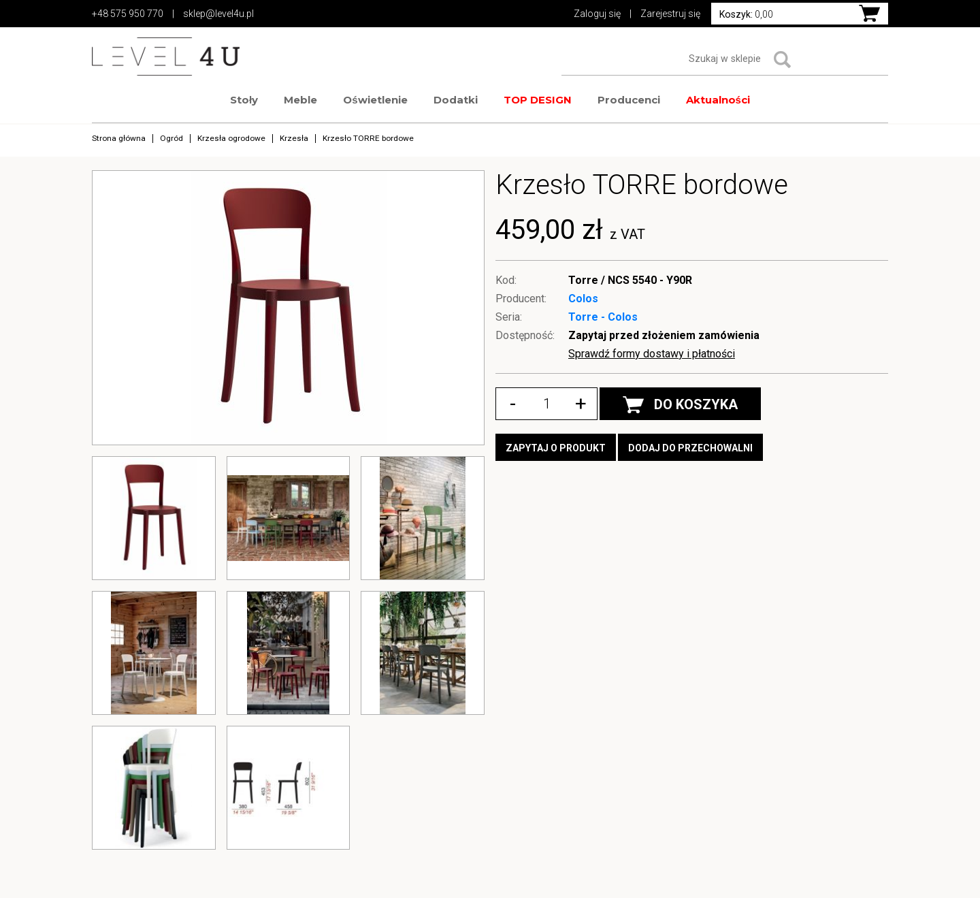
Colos (583, 298)
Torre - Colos (603, 316)
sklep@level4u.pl (218, 13)
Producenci (629, 99)
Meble (300, 99)
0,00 (746, 14)
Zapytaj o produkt (556, 448)
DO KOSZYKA (680, 404)
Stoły (244, 99)
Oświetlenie (375, 99)
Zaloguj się (597, 13)
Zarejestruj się (670, 13)
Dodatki (456, 99)
